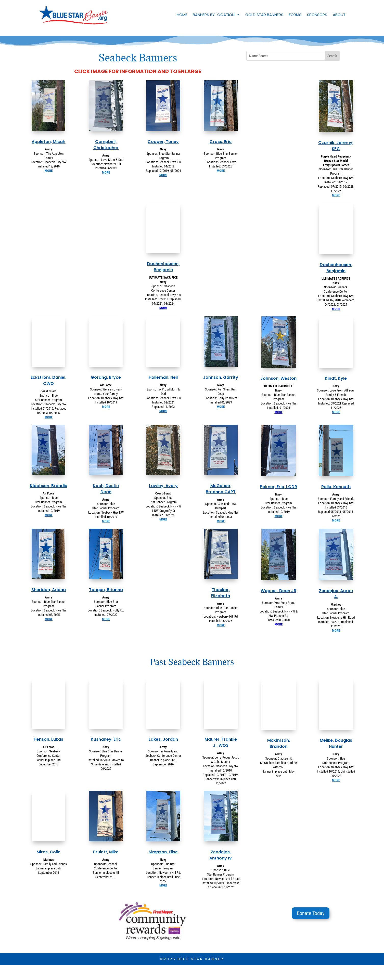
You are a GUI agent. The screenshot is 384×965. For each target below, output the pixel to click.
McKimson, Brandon (278, 743)
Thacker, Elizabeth (220, 593)
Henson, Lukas (48, 739)
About (339, 14)
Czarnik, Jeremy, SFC (335, 146)
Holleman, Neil (163, 377)
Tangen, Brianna (106, 590)
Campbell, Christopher (106, 145)
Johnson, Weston (278, 378)
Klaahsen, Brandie (48, 486)
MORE (49, 171)
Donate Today (310, 913)
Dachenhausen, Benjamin (163, 267)
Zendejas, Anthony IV (220, 855)
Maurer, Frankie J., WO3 (220, 742)
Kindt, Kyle (336, 378)
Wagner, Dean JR (278, 591)
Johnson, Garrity (220, 377)
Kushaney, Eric (106, 739)
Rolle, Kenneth (336, 487)
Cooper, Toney (163, 142)
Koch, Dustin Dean (106, 489)
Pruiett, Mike (106, 852)
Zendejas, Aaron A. (336, 594)
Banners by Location (214, 14)
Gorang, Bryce (106, 377)
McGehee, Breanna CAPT (221, 489)
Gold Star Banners (264, 14)
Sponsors (317, 14)
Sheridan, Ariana (48, 590)
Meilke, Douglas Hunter (336, 743)
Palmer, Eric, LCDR (278, 487)
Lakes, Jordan (163, 739)
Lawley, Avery (163, 486)
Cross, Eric (221, 142)
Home (182, 14)
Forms (295, 14)
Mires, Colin (48, 852)
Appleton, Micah (48, 142)
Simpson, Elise (163, 852)
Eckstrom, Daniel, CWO (48, 380)
